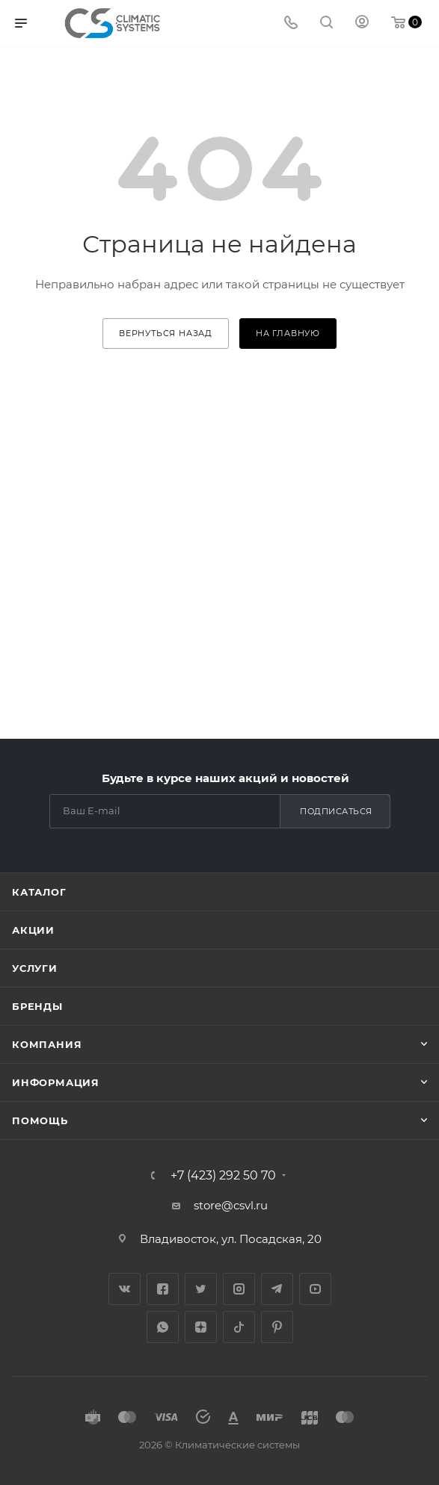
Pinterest (277, 1327)
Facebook (163, 1289)
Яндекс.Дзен (201, 1327)
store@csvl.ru (231, 1205)
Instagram (239, 1289)
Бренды (37, 1006)
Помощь (40, 1120)
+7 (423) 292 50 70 (223, 1176)
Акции (33, 930)
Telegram (277, 1289)
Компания (47, 1044)
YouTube (315, 1289)
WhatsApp (163, 1327)
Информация (55, 1082)
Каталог (39, 892)
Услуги (35, 968)
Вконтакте (124, 1289)
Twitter (201, 1289)
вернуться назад (165, 333)
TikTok (239, 1327)
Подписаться (336, 811)
